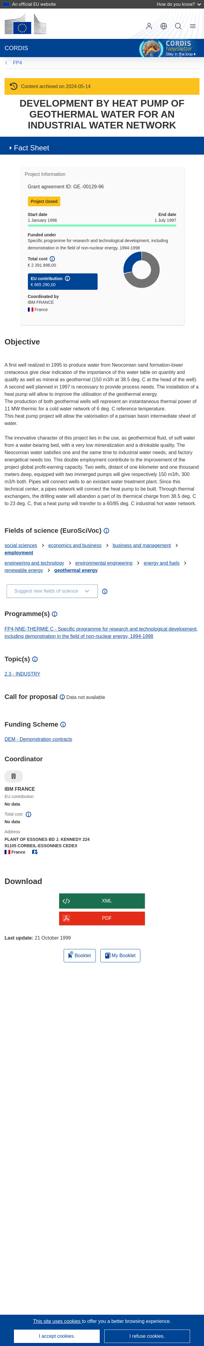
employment (19, 552)
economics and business (75, 545)
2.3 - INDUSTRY (22, 673)
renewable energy (24, 570)
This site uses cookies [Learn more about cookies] (57, 1321)
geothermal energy (76, 570)
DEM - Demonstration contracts (38, 739)
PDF (107, 918)
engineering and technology (34, 563)
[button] (163, 26)
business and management (142, 545)
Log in (149, 26)
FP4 (17, 62)
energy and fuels (161, 563)
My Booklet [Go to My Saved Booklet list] (120, 955)
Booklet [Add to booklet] (80, 954)
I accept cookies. (57, 1336)
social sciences (21, 545)
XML (107, 900)
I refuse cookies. (147, 1336)
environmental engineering (104, 563)
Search (178, 26)
